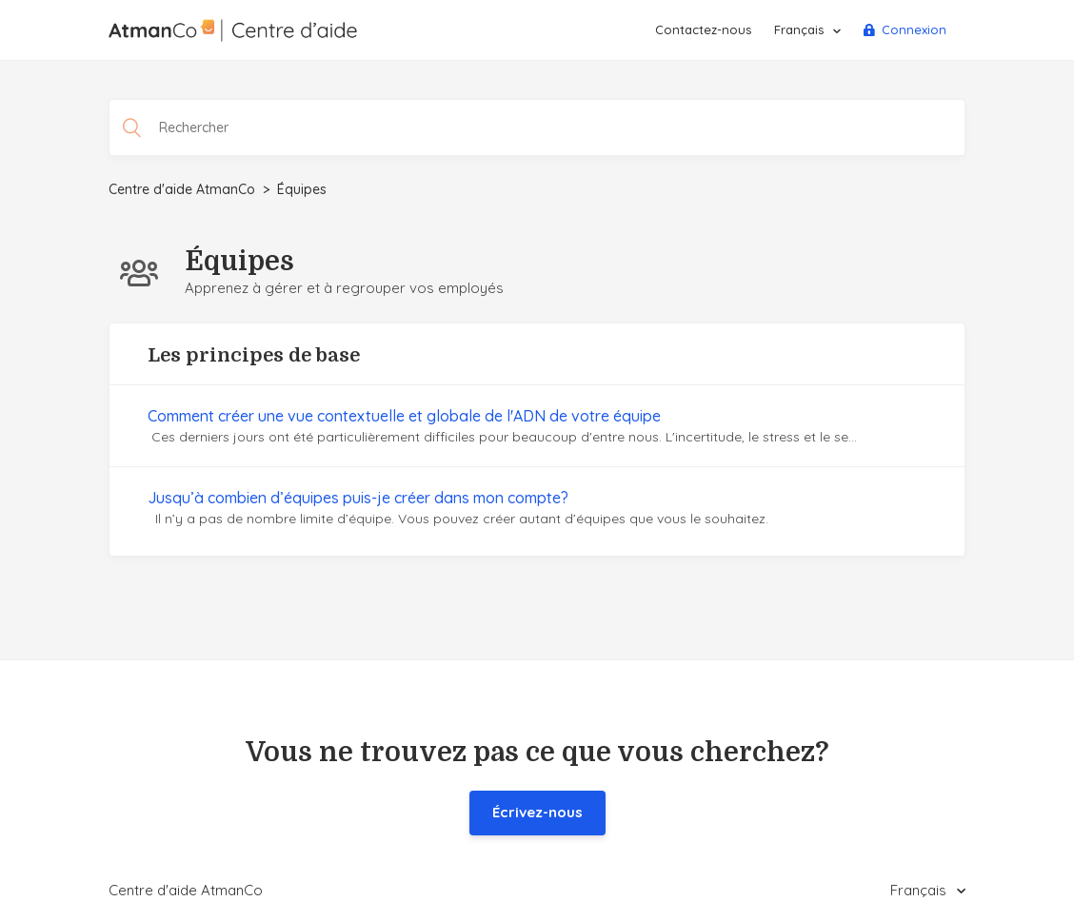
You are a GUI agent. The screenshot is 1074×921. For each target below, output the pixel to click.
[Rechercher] (537, 127)
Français (800, 29)
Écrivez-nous (537, 812)
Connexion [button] (914, 29)
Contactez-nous (703, 29)
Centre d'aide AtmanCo (182, 189)
